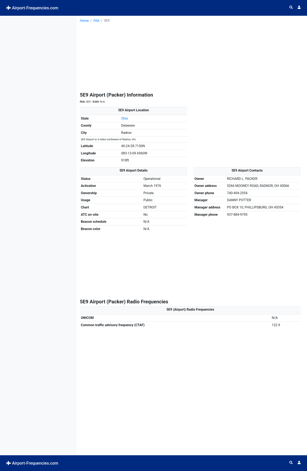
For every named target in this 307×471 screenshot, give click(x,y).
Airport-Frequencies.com (32, 7)
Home (84, 21)
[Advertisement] (38, 45)
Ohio (124, 118)
